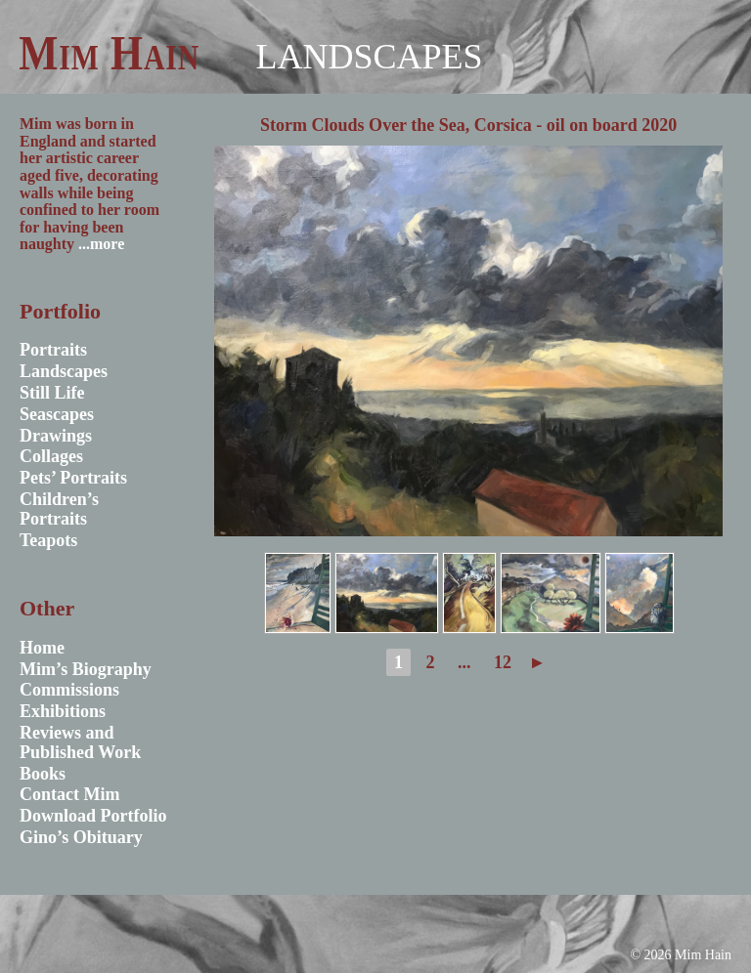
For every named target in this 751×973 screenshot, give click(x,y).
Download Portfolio (93, 815)
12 (502, 662)
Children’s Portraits (59, 509)
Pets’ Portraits (73, 477)
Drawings (56, 435)
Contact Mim (69, 794)
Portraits (53, 350)
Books (43, 773)
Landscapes (368, 56)
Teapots (48, 540)
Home (42, 647)
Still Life (52, 392)
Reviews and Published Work (80, 742)
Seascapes (57, 414)
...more (101, 243)
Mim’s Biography (86, 669)
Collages (51, 456)
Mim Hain (109, 52)
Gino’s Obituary (81, 837)
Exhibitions (63, 711)
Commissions (69, 689)
